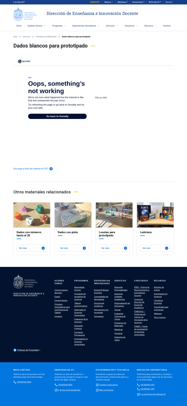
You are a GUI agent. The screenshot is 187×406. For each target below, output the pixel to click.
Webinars (158, 314)
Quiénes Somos (37, 26)
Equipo (57, 297)
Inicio (18, 26)
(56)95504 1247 (147, 389)
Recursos (150, 26)
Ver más (32, 248)
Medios (109, 2)
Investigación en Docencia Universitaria (81, 342)
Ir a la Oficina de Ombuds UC (153, 394)
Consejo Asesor (61, 300)
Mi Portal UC (154, 2)
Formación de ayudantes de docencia (80, 296)
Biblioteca (122, 2)
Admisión (94, 2)
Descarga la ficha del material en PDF (33, 168)
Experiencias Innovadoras (86, 26)
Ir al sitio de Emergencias (69, 390)
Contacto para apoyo (108, 385)
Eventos (167, 26)
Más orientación (106, 390)
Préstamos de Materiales (46, 37)
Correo (169, 2)
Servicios (112, 26)
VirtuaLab (118, 333)
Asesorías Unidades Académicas (119, 296)
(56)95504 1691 (147, 385)
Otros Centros (160, 317)
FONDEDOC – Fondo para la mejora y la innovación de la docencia (141, 317)
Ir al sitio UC (18, 2)
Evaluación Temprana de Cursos (120, 316)
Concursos (131, 26)
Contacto (58, 316)
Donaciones (137, 2)
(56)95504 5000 (65, 385)
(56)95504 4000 (24, 382)
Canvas (117, 310)
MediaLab (118, 330)
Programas (59, 26)
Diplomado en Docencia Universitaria (80, 312)
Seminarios (99, 316)
